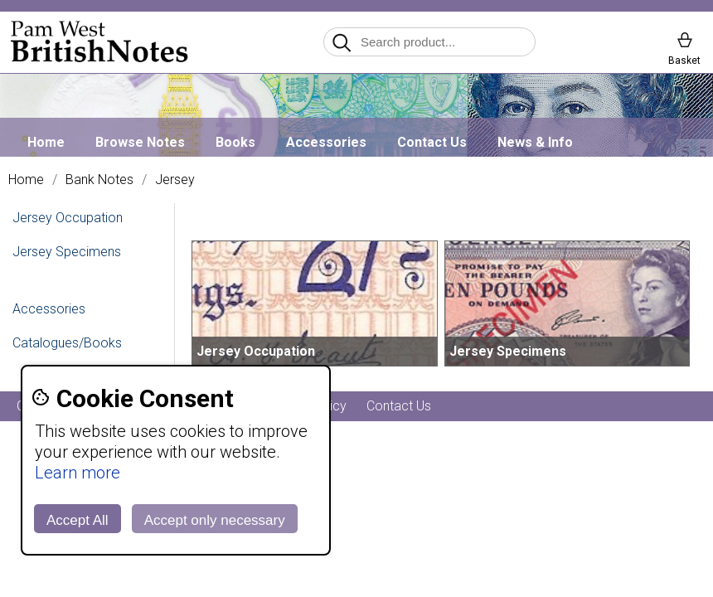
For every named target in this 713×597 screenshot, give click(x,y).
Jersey (175, 180)
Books (235, 142)
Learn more (77, 473)
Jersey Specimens (66, 252)
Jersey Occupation (67, 218)
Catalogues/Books (67, 343)
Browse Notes (140, 142)
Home (46, 142)
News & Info (535, 142)
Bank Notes (99, 180)
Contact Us (432, 142)
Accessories (326, 142)
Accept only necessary (214, 520)
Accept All (77, 520)
